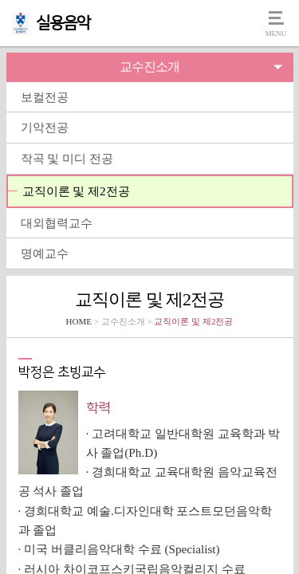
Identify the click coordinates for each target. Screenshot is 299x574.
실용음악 (63, 23)
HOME (79, 321)
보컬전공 (45, 97)
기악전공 (45, 127)
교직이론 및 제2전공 (76, 191)
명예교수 (45, 253)
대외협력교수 (56, 223)
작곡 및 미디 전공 (67, 158)
